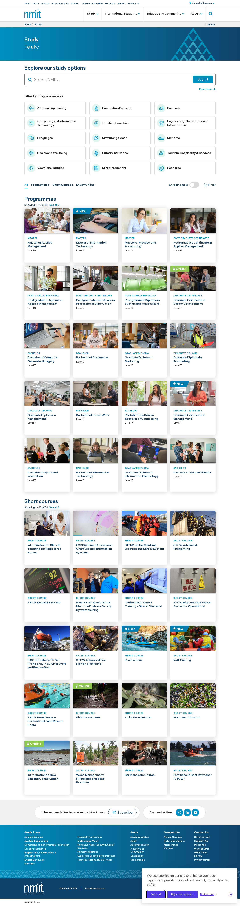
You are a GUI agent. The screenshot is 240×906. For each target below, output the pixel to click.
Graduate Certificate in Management (189, 416)
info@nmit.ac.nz (95, 888)
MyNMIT (75, 3)
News (36, 3)
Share (211, 24)
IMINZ (27, 3)
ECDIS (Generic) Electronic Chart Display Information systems (94, 548)
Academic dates (139, 836)
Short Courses (62, 184)
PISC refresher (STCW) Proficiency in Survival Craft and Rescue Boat (47, 663)
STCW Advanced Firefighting (185, 546)
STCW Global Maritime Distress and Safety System (144, 546)
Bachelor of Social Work (92, 415)
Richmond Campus (174, 840)
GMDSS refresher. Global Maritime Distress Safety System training (93, 606)
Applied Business (33, 836)
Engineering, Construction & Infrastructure (182, 123)
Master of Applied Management (40, 244)
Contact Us (201, 832)
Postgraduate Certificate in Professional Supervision (95, 301)
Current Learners (92, 3)
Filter (212, 184)
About (195, 13)
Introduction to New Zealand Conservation (43, 776)
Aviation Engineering (46, 108)
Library (121, 3)
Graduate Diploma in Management (42, 416)
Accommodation (139, 844)
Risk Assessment (88, 717)
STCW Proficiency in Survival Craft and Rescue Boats (45, 721)
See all (53, 204)
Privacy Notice (202, 859)
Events (45, 3)
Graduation (136, 855)
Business (168, 108)
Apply (133, 840)
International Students (121, 13)
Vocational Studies (45, 168)
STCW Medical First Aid (44, 602)
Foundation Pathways (112, 108)
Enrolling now (184, 185)
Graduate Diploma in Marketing (139, 359)
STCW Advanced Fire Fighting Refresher (91, 661)
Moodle (110, 3)
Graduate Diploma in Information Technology (141, 474)
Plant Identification (186, 717)
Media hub (200, 844)
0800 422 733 (68, 888)
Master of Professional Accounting (141, 244)
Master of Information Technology (91, 244)
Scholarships (60, 3)
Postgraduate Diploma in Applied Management (45, 301)
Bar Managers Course (140, 775)
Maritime (168, 138)
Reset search (207, 89)
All (26, 184)
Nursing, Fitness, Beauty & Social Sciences (95, 846)
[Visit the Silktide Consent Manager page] (230, 894)
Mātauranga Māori (109, 138)
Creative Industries (110, 123)
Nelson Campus (173, 836)
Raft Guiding (182, 660)
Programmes (40, 184)
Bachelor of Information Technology (92, 474)
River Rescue (134, 660)
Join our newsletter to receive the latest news (89, 812)
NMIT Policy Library (201, 854)
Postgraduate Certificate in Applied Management (192, 244)
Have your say (202, 836)
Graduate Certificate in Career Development (189, 301)
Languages (40, 138)
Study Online (85, 184)
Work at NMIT (202, 848)
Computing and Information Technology (51, 123)
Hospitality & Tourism (89, 836)
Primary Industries (110, 153)
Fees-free (169, 168)
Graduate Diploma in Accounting (187, 359)
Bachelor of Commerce (92, 357)
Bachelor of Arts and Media (192, 472)
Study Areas (32, 832)
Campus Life (172, 832)
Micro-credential (109, 168)
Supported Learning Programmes (96, 855)
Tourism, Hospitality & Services (184, 153)
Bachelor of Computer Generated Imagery (43, 359)
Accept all (155, 894)
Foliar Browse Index (138, 717)
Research (133, 3)
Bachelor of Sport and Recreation (43, 474)
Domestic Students (202, 3)
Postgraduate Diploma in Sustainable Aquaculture (142, 301)
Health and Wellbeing (47, 153)
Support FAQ (201, 840)
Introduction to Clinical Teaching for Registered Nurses (44, 548)
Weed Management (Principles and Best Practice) (90, 778)
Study (91, 13)
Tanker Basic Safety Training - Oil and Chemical (143, 604)
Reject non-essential (182, 894)
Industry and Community (164, 13)
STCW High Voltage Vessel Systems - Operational (192, 604)
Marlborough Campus (171, 846)
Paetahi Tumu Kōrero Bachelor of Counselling (141, 416)
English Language (34, 859)
